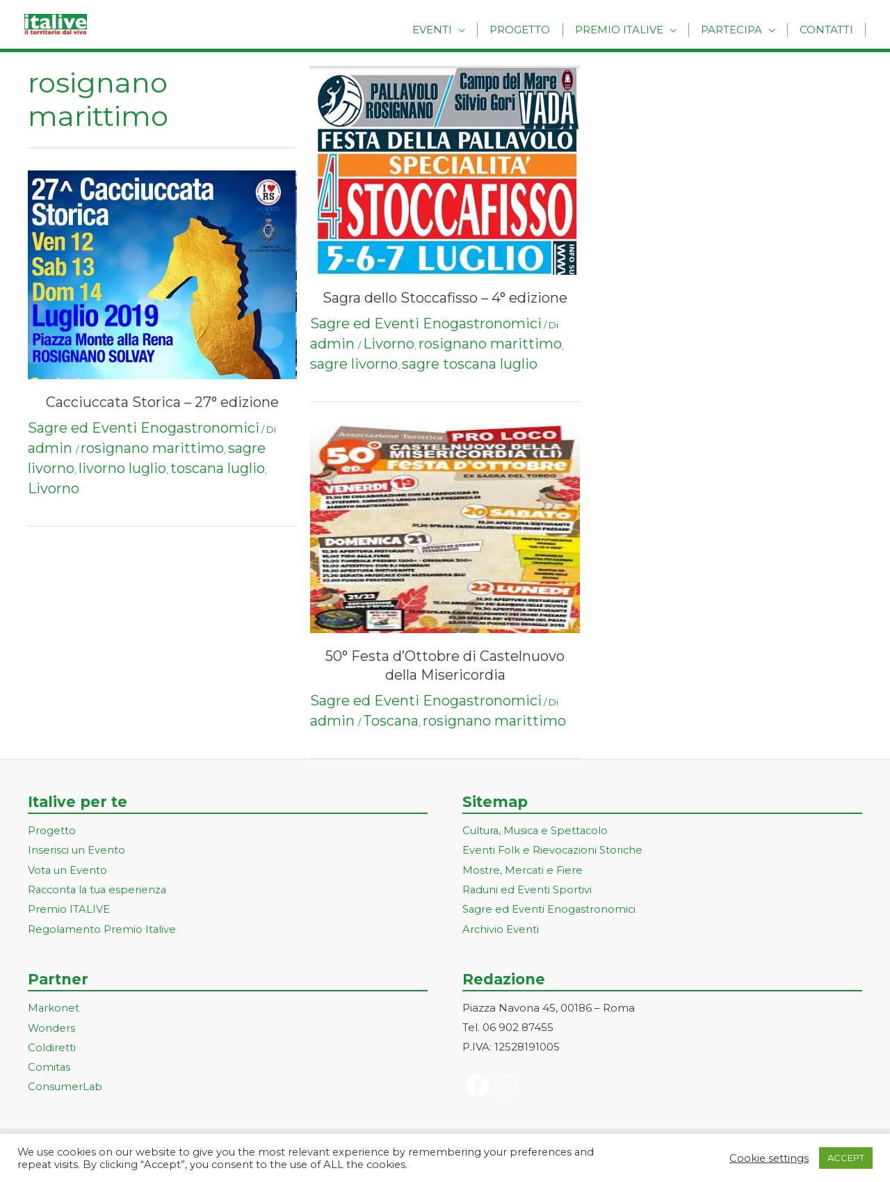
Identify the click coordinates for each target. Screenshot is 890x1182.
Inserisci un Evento (77, 849)
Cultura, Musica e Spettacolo (537, 830)
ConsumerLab (66, 1083)
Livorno (53, 488)
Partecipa (735, 29)
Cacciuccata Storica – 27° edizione (162, 402)
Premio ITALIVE (69, 907)
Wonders (52, 1025)
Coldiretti (52, 1044)
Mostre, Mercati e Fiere (523, 869)
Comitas (49, 1064)
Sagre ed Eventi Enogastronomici (143, 428)
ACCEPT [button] (845, 1157)
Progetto (530, 29)
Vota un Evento (68, 869)
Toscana (391, 720)
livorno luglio (122, 468)
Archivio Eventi (501, 927)
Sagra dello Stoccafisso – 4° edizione (445, 297)
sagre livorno (354, 364)
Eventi (445, 29)
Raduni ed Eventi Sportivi (527, 888)
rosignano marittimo (152, 448)
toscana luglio (217, 468)
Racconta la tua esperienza (100, 888)
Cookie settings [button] (769, 1158)
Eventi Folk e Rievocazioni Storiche (553, 849)
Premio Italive (626, 29)
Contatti (828, 29)
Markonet (54, 1006)
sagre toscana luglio (469, 364)
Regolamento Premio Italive (102, 927)
